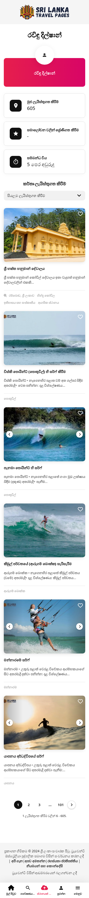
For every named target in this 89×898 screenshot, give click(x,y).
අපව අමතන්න (35, 861)
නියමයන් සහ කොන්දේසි (44, 866)
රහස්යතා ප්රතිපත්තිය (62, 861)
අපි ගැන (17, 861)
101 (61, 804)
